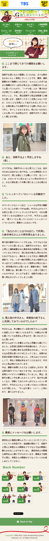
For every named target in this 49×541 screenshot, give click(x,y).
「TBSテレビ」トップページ (25, 3)
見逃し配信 (42, 31)
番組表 (44, 4)
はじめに (6, 25)
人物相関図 (42, 25)
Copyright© (9, 535)
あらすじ (30, 25)
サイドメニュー (4, 4)
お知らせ (18, 25)
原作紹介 (18, 31)
